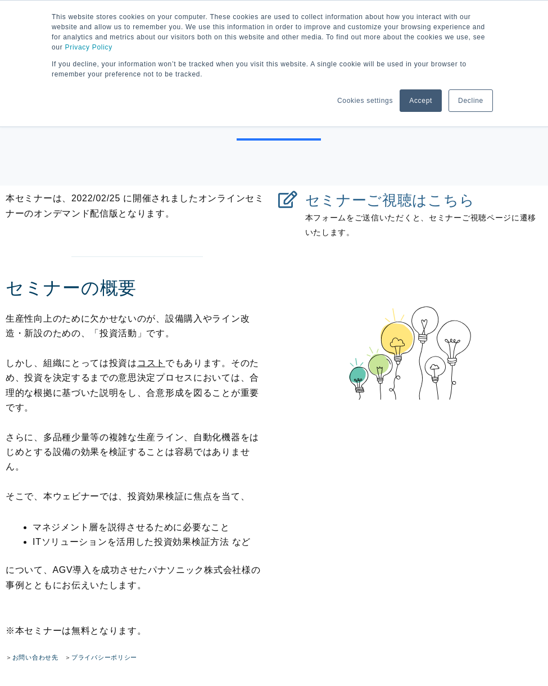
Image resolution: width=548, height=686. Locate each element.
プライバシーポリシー (104, 657)
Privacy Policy (88, 47)
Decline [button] (470, 101)
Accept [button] (420, 101)
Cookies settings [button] (365, 101)
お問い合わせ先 (35, 657)
